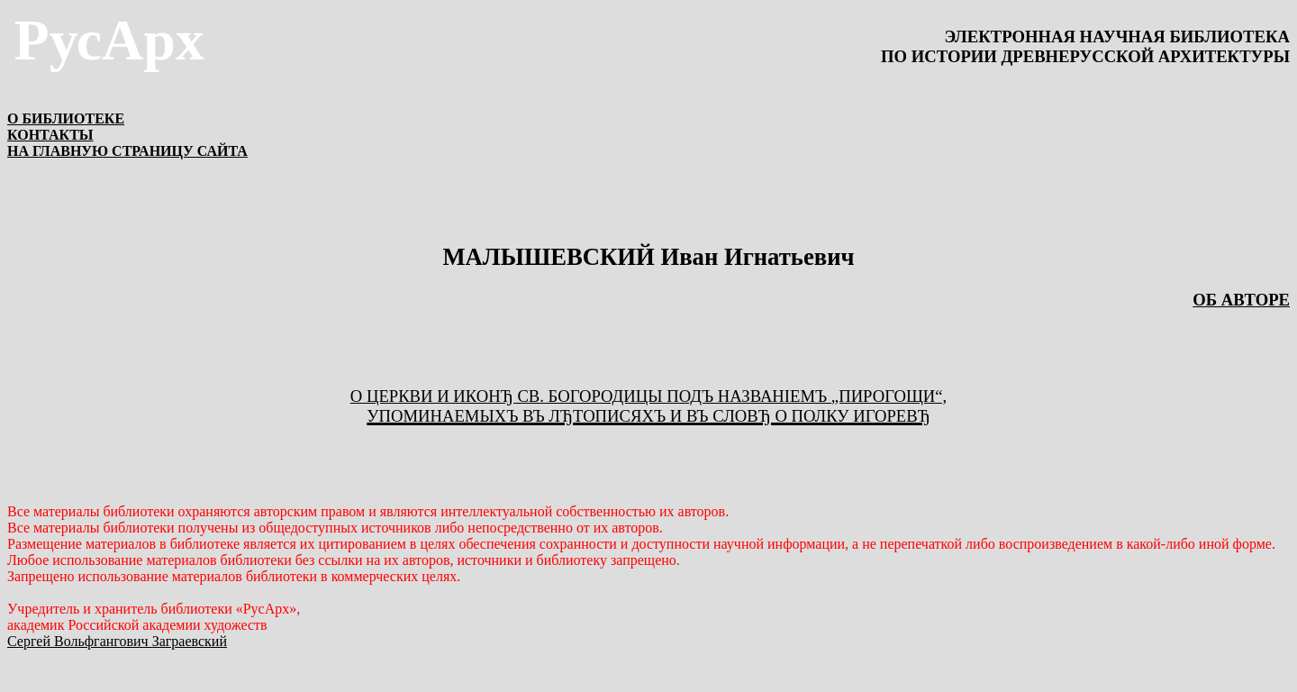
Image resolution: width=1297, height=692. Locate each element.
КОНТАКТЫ (50, 134)
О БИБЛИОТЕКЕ (65, 118)
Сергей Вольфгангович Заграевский (117, 641)
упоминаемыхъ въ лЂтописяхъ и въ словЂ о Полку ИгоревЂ (648, 415)
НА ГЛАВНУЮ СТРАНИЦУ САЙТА (127, 151)
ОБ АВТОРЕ (1241, 299)
